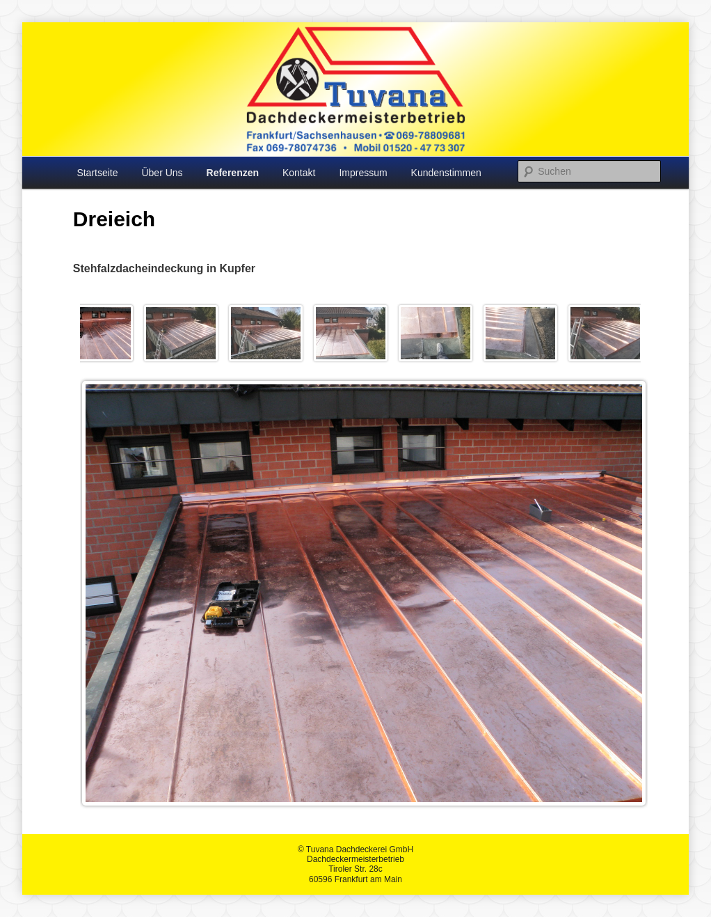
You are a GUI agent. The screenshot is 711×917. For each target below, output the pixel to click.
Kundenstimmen (446, 172)
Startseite (97, 172)
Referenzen (233, 172)
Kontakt (298, 172)
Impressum (363, 172)
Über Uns (161, 172)
